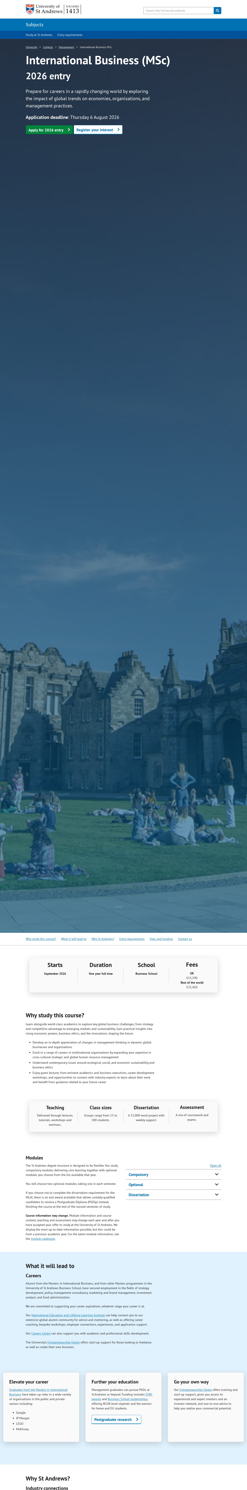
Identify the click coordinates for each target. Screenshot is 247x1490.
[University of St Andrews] (53, 9)
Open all (215, 1165)
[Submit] (217, 10)
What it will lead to (73, 939)
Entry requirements (70, 35)
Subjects (34, 24)
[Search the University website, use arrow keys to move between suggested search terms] (179, 10)
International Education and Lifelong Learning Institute (68, 1315)
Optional (136, 1184)
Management (66, 47)
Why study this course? (41, 939)
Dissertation (139, 1194)
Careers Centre (40, 1333)
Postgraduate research (113, 1419)
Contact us (185, 939)
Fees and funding (161, 939)
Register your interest (95, 129)
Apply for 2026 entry (45, 129)
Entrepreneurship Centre (64, 1342)
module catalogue (43, 1239)
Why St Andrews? (103, 939)
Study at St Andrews (39, 35)
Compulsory (138, 1174)
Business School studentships (128, 1399)
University (31, 47)
